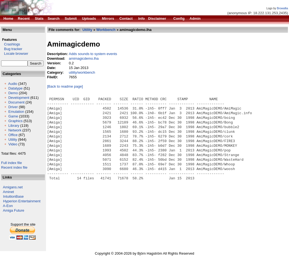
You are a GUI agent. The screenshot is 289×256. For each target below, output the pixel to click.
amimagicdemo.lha (84, 58)
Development (18, 98)
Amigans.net (13, 187)
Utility (12, 139)
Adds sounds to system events (93, 54)
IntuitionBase (13, 196)
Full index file (11, 163)
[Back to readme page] (65, 86)
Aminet (8, 192)
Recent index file (14, 167)
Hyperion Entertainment (22, 201)
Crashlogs (10, 44)
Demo (13, 93)
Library (13, 125)
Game (13, 116)
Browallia (282, 8)
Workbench (106, 30)
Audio (12, 84)
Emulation (16, 112)
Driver (13, 107)
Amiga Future (13, 210)
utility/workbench (82, 72)
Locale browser (14, 53)
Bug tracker (11, 49)
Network (14, 130)
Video (12, 144)
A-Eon (8, 206)
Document (16, 102)
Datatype (15, 88)
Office (13, 135)
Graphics (15, 121)
